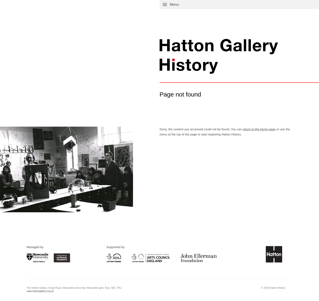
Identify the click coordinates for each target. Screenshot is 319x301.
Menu (174, 4)
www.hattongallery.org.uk (40, 291)
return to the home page (259, 129)
